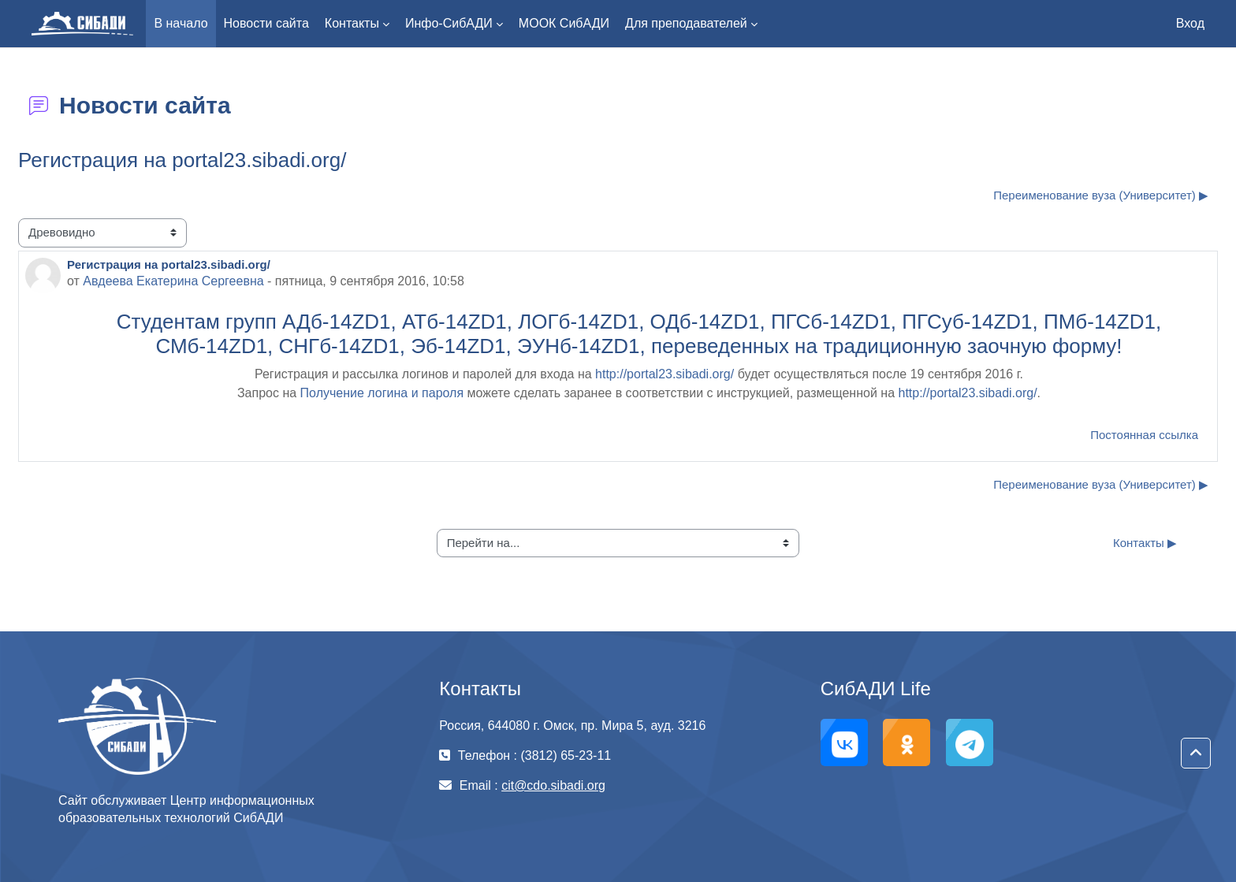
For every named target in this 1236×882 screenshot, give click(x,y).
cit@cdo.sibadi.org (553, 785)
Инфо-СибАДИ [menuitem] (449, 23)
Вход (1190, 23)
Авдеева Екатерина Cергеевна (173, 281)
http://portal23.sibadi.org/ (664, 374)
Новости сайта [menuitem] (266, 23)
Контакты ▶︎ (1145, 542)
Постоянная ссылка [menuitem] (1144, 434)
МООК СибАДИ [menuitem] (564, 23)
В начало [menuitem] (180, 23)
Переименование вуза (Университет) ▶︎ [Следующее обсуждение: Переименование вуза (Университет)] (1100, 195)
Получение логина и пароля (382, 393)
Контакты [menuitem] (352, 23)
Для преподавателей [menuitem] (686, 23)
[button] (1196, 753)
